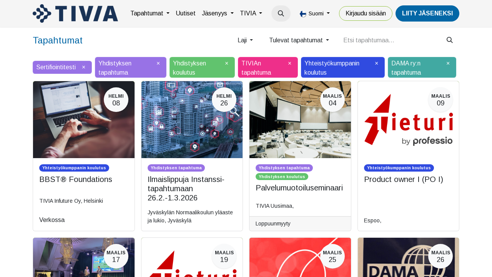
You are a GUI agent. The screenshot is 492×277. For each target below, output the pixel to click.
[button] (281, 13)
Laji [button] (243, 40)
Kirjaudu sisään (366, 13)
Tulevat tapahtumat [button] (296, 40)
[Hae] (449, 40)
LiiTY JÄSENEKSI (427, 13)
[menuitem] (150, 13)
